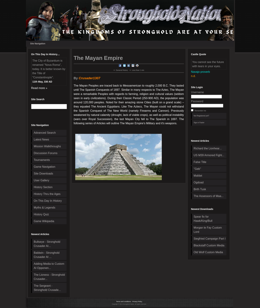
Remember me (200, 111)
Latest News (41, 139)
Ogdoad (199, 182)
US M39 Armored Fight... (209, 155)
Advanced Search (45, 132)
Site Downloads (43, 173)
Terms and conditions (123, 301)
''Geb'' (197, 168)
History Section (43, 187)
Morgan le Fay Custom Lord (208, 229)
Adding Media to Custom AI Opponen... (49, 265)
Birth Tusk (200, 189)
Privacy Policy (137, 301)
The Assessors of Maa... (209, 196)
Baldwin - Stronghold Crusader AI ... (47, 254)
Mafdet (198, 175)
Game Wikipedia (44, 221)
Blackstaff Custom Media (209, 245)
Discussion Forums (45, 153)
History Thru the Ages (47, 193)
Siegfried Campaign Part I (210, 238)
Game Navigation (44, 166)
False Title (200, 162)
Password (197, 101)
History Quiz (41, 214)
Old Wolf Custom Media (208, 252)
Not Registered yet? (201, 116)
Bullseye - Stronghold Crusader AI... (47, 243)
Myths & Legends (44, 207)
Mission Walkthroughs (47, 146)
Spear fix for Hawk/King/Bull (203, 218)
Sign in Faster (199, 123)
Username (197, 92)
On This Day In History (48, 200)
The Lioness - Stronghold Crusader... (49, 276)
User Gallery (41, 180)
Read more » (39, 88)
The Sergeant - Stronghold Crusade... (47, 287)
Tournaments (42, 159)
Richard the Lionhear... (208, 148)
